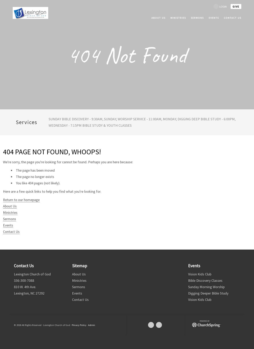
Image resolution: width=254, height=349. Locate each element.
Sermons (9, 219)
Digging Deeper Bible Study (208, 293)
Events (8, 225)
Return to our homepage (21, 199)
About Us (10, 206)
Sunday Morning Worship (206, 287)
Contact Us (11, 231)
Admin (91, 325)
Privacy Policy (79, 325)
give (236, 6)
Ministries (10, 212)
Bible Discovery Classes (205, 280)
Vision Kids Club (199, 274)
